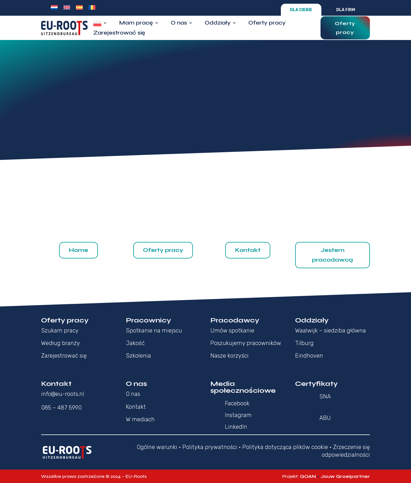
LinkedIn (236, 426)
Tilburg (304, 343)
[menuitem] (54, 7)
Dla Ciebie (301, 9)
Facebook (237, 403)
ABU (325, 417)
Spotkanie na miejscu (154, 330)
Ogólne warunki (157, 447)
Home (78, 250)
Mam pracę (136, 23)
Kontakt (248, 250)
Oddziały (218, 23)
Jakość (135, 343)
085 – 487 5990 (61, 407)
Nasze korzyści (229, 355)
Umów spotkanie (232, 330)
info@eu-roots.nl (62, 393)
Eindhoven (309, 355)
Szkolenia (138, 355)
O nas (179, 23)
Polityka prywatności (209, 447)
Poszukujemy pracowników (245, 343)
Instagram (238, 415)
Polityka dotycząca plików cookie (285, 447)
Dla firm (345, 9)
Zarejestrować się (119, 33)
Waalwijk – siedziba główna (330, 330)
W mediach (140, 419)
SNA (325, 396)
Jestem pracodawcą (332, 254)
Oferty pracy (267, 23)
